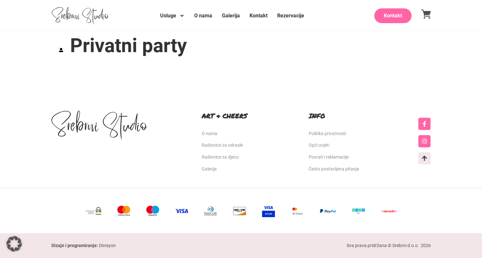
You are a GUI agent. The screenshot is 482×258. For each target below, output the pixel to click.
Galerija (231, 16)
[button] (14, 244)
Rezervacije (290, 16)
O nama (203, 16)
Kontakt (259, 16)
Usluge (172, 16)
